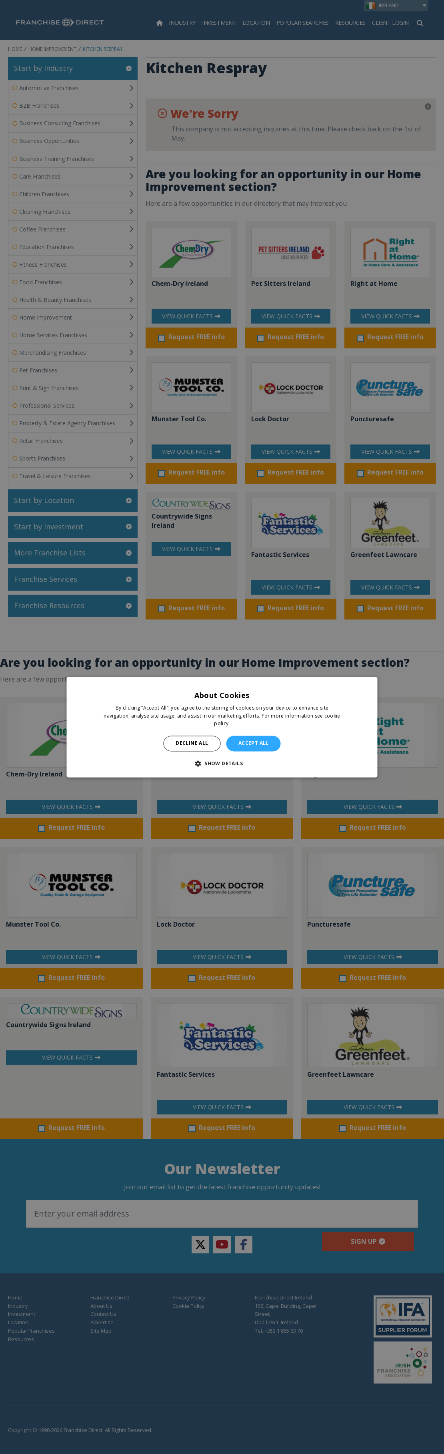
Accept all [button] (253, 743)
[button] (222, 763)
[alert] (222, 727)
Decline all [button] (192, 743)
